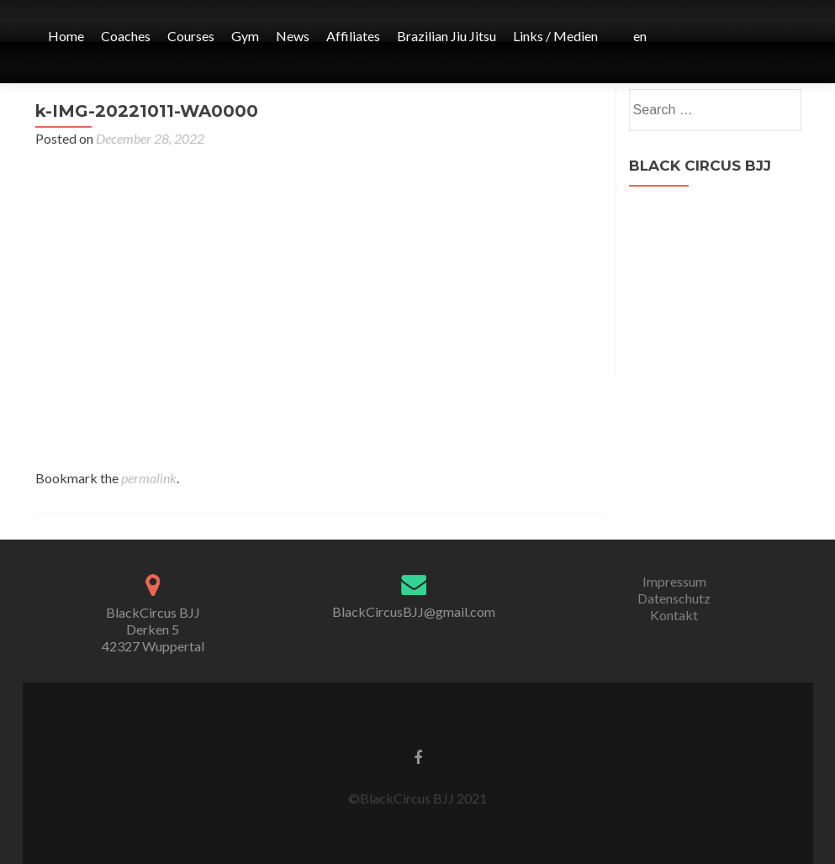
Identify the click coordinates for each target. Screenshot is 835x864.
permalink (149, 478)
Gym (245, 36)
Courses (190, 36)
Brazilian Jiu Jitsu (446, 36)
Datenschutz (674, 598)
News (292, 36)
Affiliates (353, 36)
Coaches (126, 36)
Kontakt (674, 615)
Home (66, 36)
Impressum (674, 581)
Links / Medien (555, 36)
